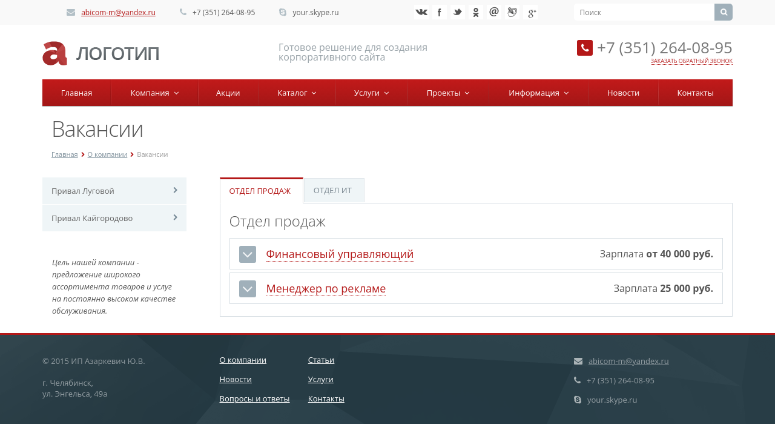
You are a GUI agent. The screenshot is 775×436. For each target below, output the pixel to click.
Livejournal (512, 12)
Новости (623, 92)
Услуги (371, 92)
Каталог (296, 92)
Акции (228, 92)
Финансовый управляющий (340, 254)
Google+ (530, 12)
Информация (538, 92)
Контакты (696, 92)
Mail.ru (494, 12)
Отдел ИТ (333, 190)
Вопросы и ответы (255, 398)
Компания (155, 92)
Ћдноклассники (476, 12)
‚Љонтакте (421, 12)
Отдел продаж (260, 190)
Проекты (448, 92)
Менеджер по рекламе (326, 288)
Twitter (457, 12)
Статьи (321, 359)
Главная (77, 92)
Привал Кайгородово (92, 218)
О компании (108, 154)
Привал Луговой (82, 190)
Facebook (439, 12)
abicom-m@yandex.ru (118, 12)
